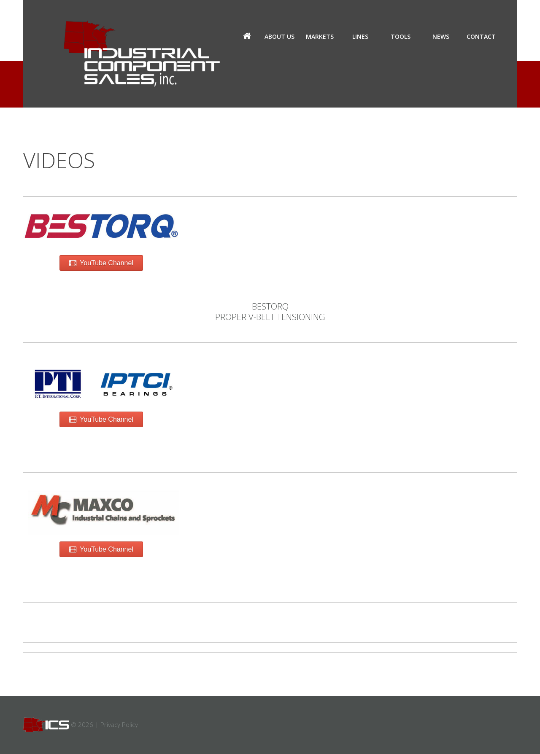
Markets (320, 36)
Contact (481, 36)
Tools (400, 36)
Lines (360, 36)
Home (246, 36)
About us (279, 36)
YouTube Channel (101, 263)
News (440, 36)
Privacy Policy (119, 724)
